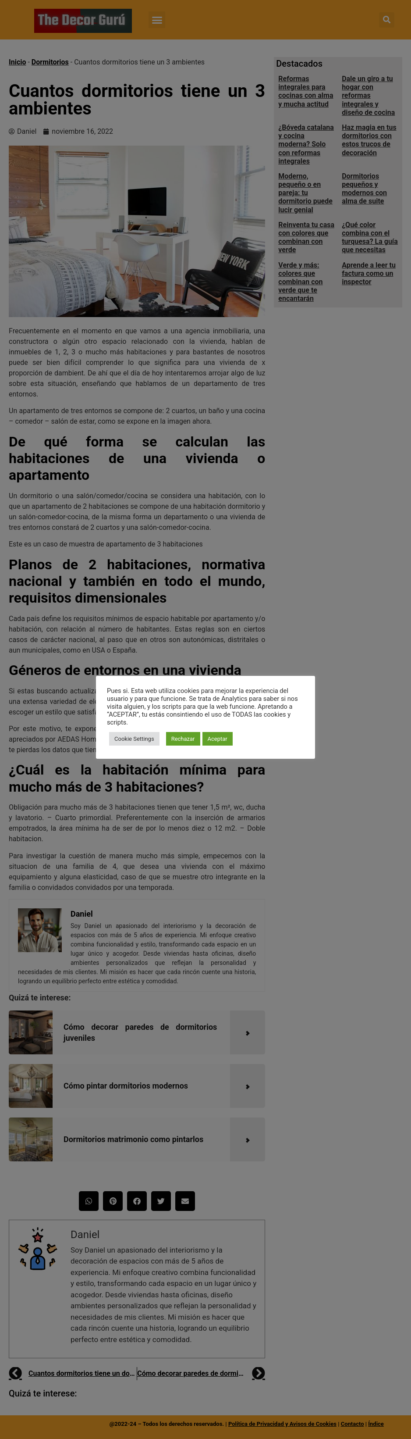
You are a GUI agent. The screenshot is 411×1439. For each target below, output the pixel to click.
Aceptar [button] (217, 739)
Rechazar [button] (183, 739)
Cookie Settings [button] (134, 739)
